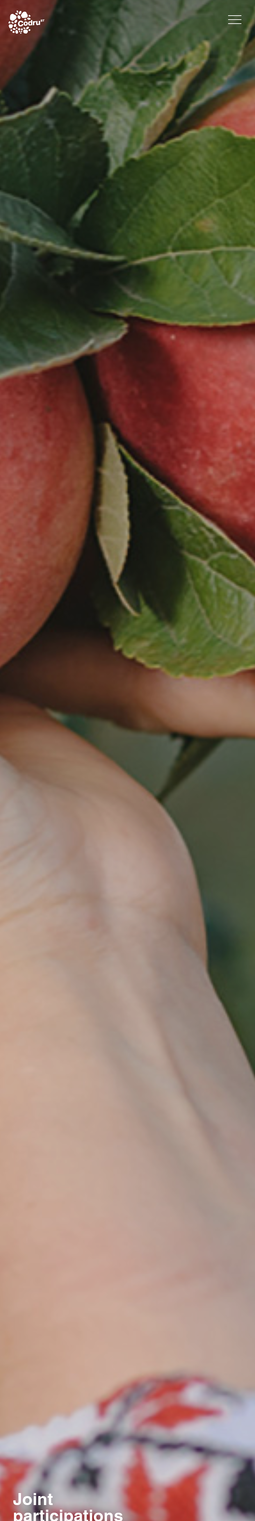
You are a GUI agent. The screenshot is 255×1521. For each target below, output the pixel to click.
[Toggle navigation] (235, 19)
